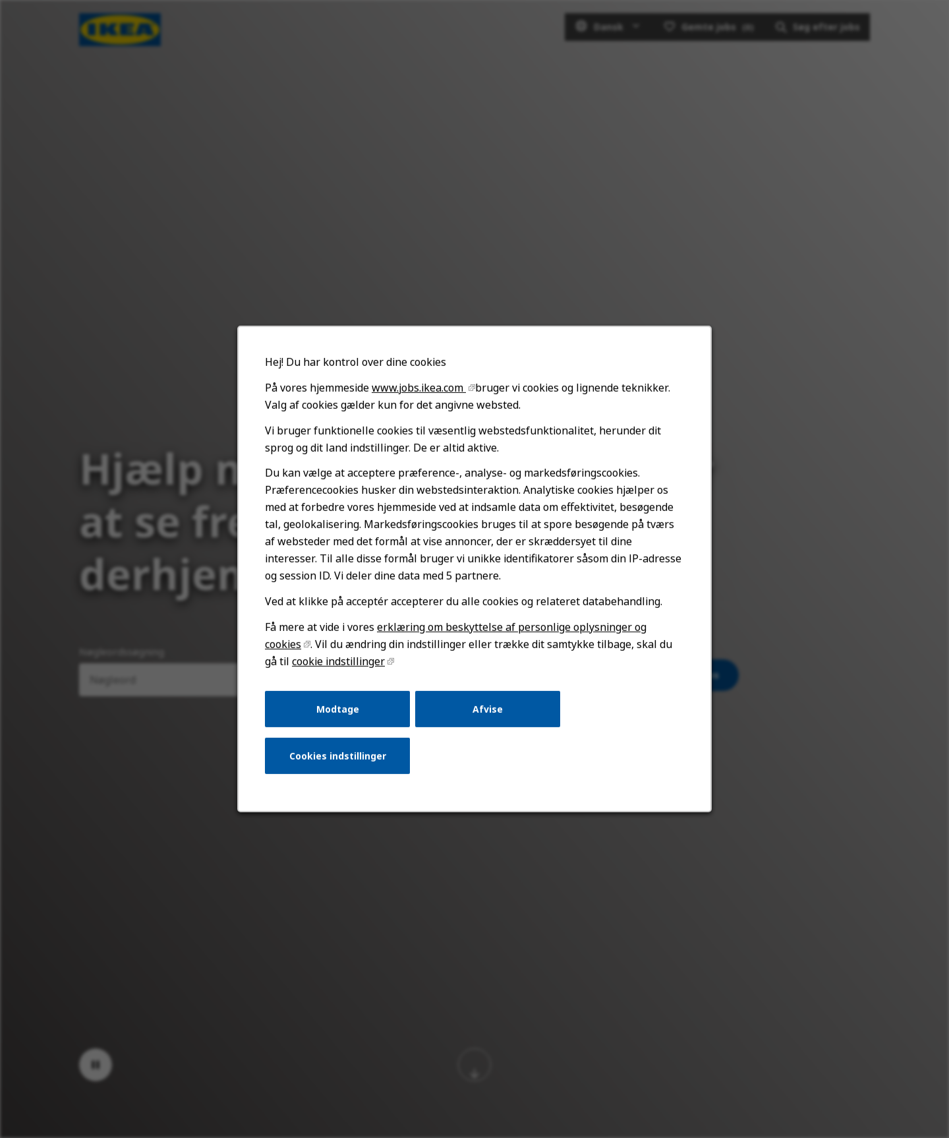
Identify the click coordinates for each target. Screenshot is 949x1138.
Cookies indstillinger (340, 762)
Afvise (487, 715)
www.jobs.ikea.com (420, 401)
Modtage (340, 715)
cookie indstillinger (340, 669)
